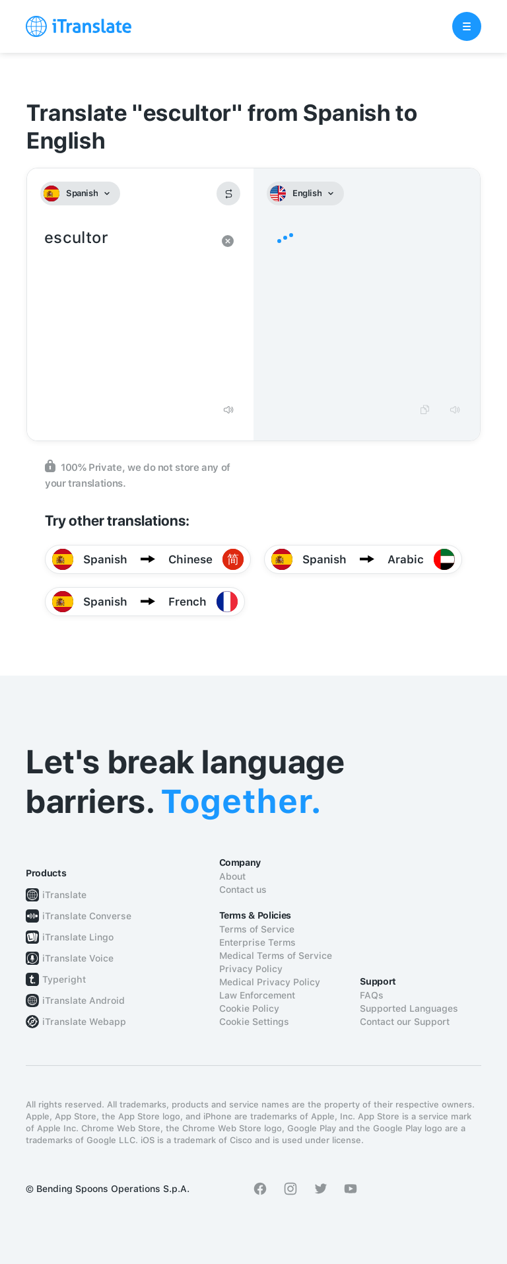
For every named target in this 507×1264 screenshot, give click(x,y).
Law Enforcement (257, 995)
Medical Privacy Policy (269, 982)
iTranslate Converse (86, 916)
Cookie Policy (249, 1008)
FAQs (372, 995)
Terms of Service (256, 929)
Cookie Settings (254, 1021)
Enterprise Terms (257, 942)
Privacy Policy (251, 969)
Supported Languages (409, 1008)
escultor (127, 310)
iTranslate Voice (78, 958)
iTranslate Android (83, 1000)
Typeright (64, 979)
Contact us (243, 889)
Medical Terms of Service (275, 955)
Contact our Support (405, 1021)
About (232, 876)
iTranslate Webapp (84, 1021)
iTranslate (64, 895)
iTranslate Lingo (78, 937)
